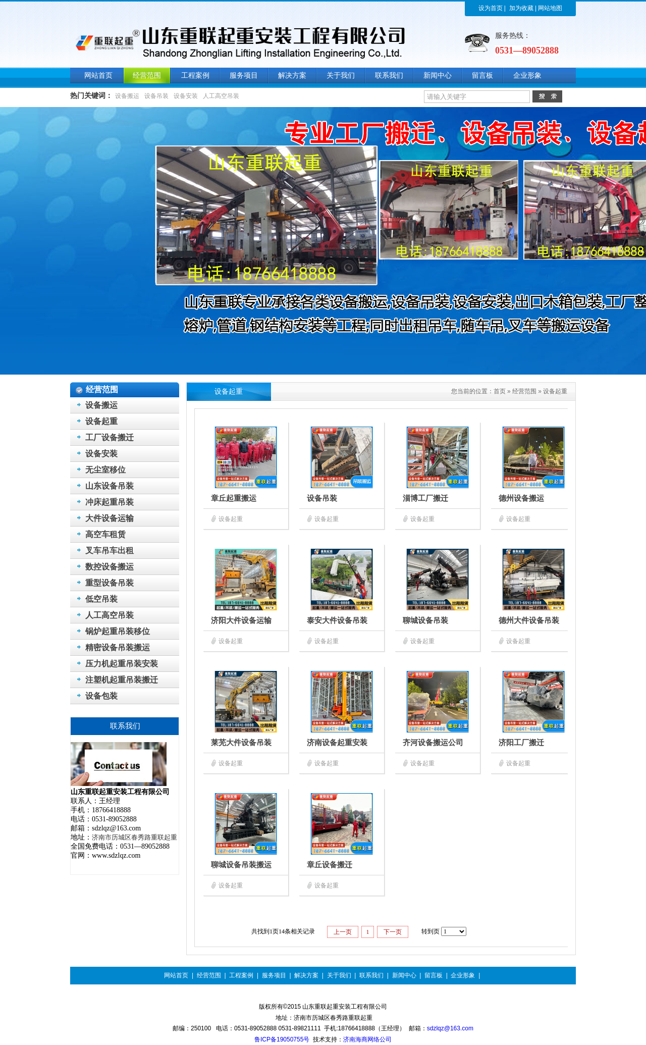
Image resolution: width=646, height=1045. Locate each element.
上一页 (343, 931)
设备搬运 (127, 95)
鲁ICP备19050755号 (281, 1039)
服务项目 (274, 975)
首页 (500, 391)
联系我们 (371, 975)
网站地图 (550, 8)
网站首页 (176, 975)
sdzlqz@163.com (450, 1028)
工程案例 (241, 975)
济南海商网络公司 (367, 1039)
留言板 (433, 975)
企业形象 (463, 975)
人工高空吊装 (221, 95)
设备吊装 (156, 95)
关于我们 (339, 975)
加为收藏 (521, 8)
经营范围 (524, 391)
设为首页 (490, 8)
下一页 (393, 931)
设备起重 (555, 391)
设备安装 (186, 95)
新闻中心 (404, 975)
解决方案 (306, 975)
